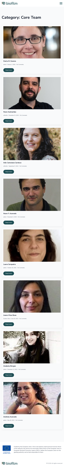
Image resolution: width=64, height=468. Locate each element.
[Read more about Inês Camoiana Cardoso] (8, 172)
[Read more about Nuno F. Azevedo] (8, 222)
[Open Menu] (61, 3)
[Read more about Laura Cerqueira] (8, 273)
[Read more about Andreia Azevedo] (8, 426)
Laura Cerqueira (9, 264)
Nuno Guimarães (9, 112)
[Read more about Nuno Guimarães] (8, 121)
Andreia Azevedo (10, 417)
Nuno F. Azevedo (9, 214)
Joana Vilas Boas (9, 315)
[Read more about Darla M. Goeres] (8, 70)
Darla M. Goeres (9, 61)
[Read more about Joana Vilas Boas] (8, 324)
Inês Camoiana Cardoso (12, 163)
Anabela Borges (9, 366)
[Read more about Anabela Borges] (8, 375)
